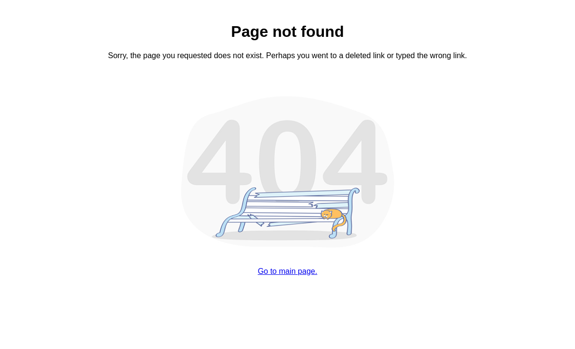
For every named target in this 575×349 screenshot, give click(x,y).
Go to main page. (288, 271)
